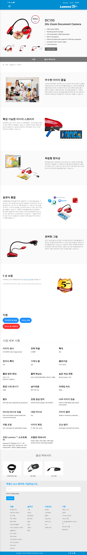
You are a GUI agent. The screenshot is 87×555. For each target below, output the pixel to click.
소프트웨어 (48, 512)
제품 (7, 64)
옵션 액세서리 (49, 59)
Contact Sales (51, 49)
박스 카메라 (13, 533)
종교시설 (29, 518)
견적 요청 (65, 2)
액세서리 (12, 548)
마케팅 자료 (48, 527)
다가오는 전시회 (66, 515)
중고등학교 (30, 515)
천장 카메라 (13, 536)
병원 (28, 521)
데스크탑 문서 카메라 (16, 539)
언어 (77, 2)
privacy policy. (15, 493)
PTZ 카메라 (13, 518)
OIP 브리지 (13, 545)
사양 (33, 59)
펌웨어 (46, 515)
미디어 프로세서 (14, 542)
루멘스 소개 (65, 509)
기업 (28, 509)
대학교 (29, 512)
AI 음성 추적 (13, 509)
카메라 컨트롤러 (14, 524)
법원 (28, 530)
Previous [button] (4, 48)
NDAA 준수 (65, 529)
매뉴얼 (46, 509)
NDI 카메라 (13, 521)
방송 (28, 524)
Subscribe (10, 498)
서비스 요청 (25, 320)
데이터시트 (48, 521)
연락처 (64, 512)
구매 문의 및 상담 (11, 320)
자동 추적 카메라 (14, 512)
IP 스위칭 (12, 515)
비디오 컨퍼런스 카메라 (16, 527)
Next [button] (41, 48)
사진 (46, 524)
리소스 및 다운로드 (11, 326)
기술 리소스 (48, 518)
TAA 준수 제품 (66, 526)
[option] (22, 28)
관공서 (29, 527)
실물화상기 (13, 64)
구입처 (71, 2)
